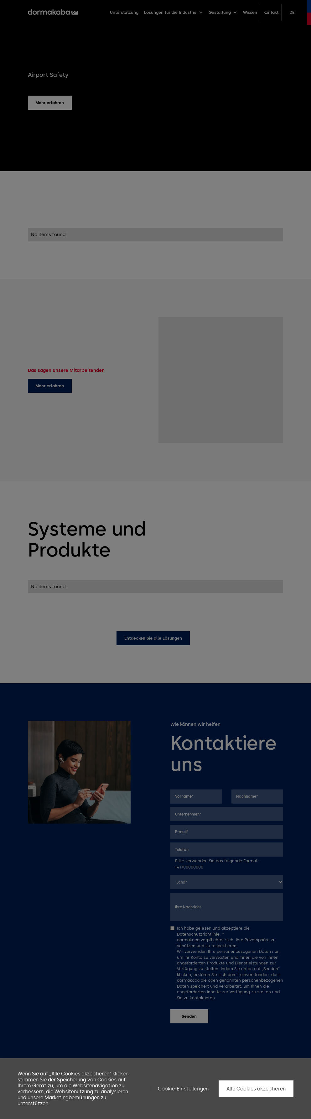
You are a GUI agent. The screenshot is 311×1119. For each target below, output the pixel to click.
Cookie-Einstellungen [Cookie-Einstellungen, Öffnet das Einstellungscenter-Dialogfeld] (183, 1089)
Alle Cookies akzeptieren (256, 1089)
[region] (155, 1088)
